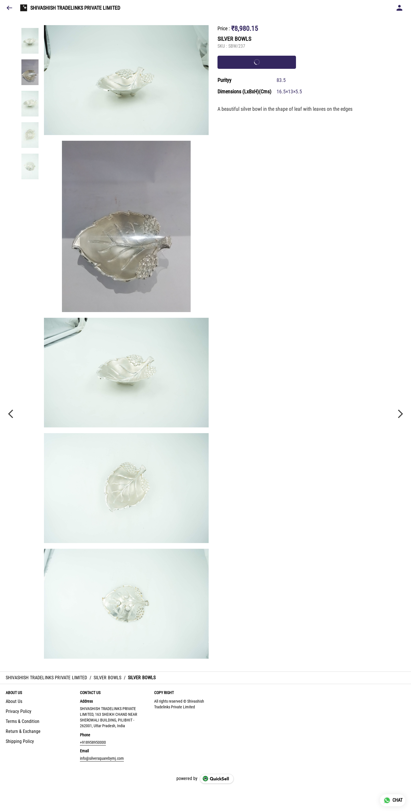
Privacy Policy (18, 711)
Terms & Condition (22, 721)
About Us (14, 701)
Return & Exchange (23, 731)
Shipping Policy (20, 741)
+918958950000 (93, 742)
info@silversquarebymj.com (102, 758)
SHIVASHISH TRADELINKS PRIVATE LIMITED (75, 8)
